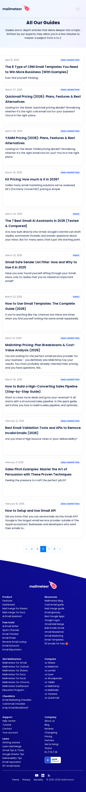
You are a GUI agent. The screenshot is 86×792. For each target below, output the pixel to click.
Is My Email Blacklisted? (15, 707)
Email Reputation (12, 649)
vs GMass (50, 662)
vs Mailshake (52, 690)
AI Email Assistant (12, 616)
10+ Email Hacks (11, 765)
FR (51, 752)
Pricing (48, 736)
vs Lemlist (50, 670)
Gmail (76, 214)
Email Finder (9, 638)
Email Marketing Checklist (16, 700)
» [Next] (60, 549)
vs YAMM (50, 682)
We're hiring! (52, 744)
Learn (5, 738)
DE (56, 752)
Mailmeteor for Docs (14, 674)
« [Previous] (26, 549)
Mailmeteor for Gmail (14, 662)
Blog (47, 724)
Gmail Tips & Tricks (13, 750)
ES (46, 752)
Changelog (51, 732)
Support (7, 717)
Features (7, 600)
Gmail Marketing (54, 635)
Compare (50, 659)
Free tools (8, 622)
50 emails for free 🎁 (56, 643)
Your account (10, 732)
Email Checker (10, 634)
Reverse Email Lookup (14, 641)
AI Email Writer (10, 626)
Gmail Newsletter (54, 632)
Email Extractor (10, 645)
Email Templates (54, 639)
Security (38, 779)
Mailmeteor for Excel (14, 678)
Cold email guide (54, 604)
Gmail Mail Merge (54, 624)
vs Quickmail (52, 697)
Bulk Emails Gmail (54, 628)
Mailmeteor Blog (54, 600)
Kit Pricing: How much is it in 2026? (32, 179)
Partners (49, 740)
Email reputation (11, 762)
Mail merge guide (54, 608)
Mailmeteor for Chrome (15, 682)
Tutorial (6, 724)
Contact (7, 728)
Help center (9, 720)
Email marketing (70, 60)
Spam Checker (10, 630)
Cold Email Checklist (13, 703)
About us (50, 720)
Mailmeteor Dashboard (15, 686)
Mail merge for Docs (13, 612)
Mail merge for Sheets (14, 608)
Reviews (49, 728)
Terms (15, 779)
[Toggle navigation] (77, 8)
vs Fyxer (49, 674)
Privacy (26, 779)
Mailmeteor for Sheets (15, 670)
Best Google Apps (54, 616)
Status (48, 748)
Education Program (13, 690)
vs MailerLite (51, 666)
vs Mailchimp (52, 686)
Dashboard (8, 604)
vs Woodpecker (53, 678)
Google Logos (52, 620)
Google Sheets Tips (13, 754)
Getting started (11, 742)
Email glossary (53, 612)
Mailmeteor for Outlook (15, 666)
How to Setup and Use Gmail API (30, 510)
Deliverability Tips (12, 758)
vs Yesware (51, 694)
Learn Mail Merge (11, 746)
